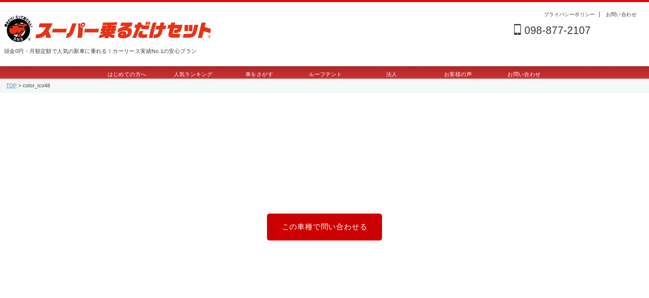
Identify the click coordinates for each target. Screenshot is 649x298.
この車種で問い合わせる (324, 225)
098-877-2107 (552, 30)
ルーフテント (325, 74)
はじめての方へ (127, 74)
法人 (391, 74)
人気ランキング (193, 74)
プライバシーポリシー (569, 14)
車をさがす (259, 74)
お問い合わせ (621, 14)
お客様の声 (458, 74)
